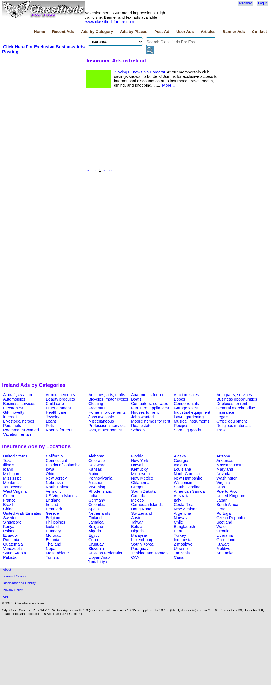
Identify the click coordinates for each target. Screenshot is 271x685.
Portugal (224, 513)
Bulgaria (95, 526)
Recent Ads (63, 31)
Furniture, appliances (150, 408)
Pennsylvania (100, 478)
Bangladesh (184, 526)
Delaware (96, 465)
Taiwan (137, 522)
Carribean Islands (147, 504)
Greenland (225, 540)
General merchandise (235, 408)
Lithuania (224, 535)
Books (179, 399)
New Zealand (185, 509)
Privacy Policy (13, 589)
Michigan (11, 474)
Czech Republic (230, 518)
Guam (8, 496)
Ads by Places (133, 31)
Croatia (222, 531)
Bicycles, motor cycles (108, 399)
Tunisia (52, 557)
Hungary (53, 531)
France (9, 500)
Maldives (224, 548)
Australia (181, 496)
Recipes (181, 425)
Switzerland (141, 513)
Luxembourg (142, 540)
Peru (178, 531)
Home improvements (107, 412)
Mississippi (13, 478)
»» (110, 170)
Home (39, 31)
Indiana (180, 465)
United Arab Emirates (22, 513)
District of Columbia (63, 465)
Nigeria (137, 531)
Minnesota (140, 474)
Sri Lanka (225, 553)
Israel (221, 509)
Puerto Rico (227, 491)
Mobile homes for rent (150, 421)
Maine (93, 474)
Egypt (93, 535)
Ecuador (10, 535)
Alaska (180, 456)
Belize (136, 526)
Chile (178, 522)
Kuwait (222, 544)
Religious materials (233, 425)
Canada (138, 496)
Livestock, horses (18, 421)
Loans (51, 421)
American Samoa (189, 491)
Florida (137, 456)
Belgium (53, 518)
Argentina (182, 513)
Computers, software (149, 403)
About (7, 569)
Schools (138, 430)
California (54, 456)
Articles (208, 31)
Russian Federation (105, 553)
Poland (9, 531)
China (8, 509)
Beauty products (60, 399)
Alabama (96, 456)
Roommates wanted (21, 430)
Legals (222, 417)
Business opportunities (236, 399)
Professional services (107, 425)
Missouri (96, 482)
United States (15, 456)
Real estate (141, 425)
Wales (221, 526)
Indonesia (182, 540)
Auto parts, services (234, 395)
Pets (50, 425)
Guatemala (13, 544)
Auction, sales (186, 395)
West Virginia (15, 491)
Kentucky (139, 469)
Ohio (50, 474)
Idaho (8, 469)
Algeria (94, 531)
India (92, 496)
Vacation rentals (17, 434)
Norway (181, 518)
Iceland (52, 526)
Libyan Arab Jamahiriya (99, 559)
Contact (259, 31)
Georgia (181, 460)
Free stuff (96, 408)
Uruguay (96, 544)
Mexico (137, 500)
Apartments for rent (148, 395)
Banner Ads (234, 31)
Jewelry (52, 417)
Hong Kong (141, 509)
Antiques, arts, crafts (106, 395)
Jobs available (101, 417)
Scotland (224, 522)
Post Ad (161, 31)
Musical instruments (192, 421)
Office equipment (231, 421)
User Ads (185, 31)
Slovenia (96, 548)
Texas (8, 460)
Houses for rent (145, 412)
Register (245, 3)
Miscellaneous (101, 421)
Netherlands (99, 513)
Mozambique (57, 553)
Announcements (60, 395)
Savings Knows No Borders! (140, 72)
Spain (93, 509)
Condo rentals (186, 403)
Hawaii (137, 465)
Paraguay (139, 548)
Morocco (53, 535)
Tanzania (182, 553)
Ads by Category (97, 31)
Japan (221, 500)
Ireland (52, 504)
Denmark (54, 509)
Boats (136, 399)
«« (89, 170)
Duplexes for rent (231, 403)
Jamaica (96, 522)
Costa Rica (184, 504)
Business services (19, 403)
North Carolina (187, 474)
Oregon (138, 487)
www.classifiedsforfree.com (109, 22)
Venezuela (12, 548)
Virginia (223, 482)
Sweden (10, 518)
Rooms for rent (59, 430)
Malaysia (139, 535)
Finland (95, 518)
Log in (262, 3)
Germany (96, 500)
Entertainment (58, 408)
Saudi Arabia (14, 553)
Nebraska (54, 482)
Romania (11, 540)
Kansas (95, 469)
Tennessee (13, 487)
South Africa (227, 504)
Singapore (12, 522)
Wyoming (96, 487)
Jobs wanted (142, 417)
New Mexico (142, 478)
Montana (11, 482)
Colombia (96, 504)
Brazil (8, 504)
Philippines (55, 522)
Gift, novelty (13, 412)
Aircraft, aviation (17, 395)
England (53, 500)
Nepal (51, 548)
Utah (220, 487)
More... (168, 85)
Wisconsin (183, 482)
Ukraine (181, 548)
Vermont (53, 491)
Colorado (96, 460)
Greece (52, 513)
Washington (227, 478)
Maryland (224, 469)
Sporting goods (187, 430)
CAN (135, 557)
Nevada (223, 474)
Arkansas (224, 460)
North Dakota (57, 487)
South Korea (142, 544)
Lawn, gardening (189, 417)
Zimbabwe (183, 544)
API (5, 596)
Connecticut (56, 460)
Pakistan (10, 557)
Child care (55, 403)
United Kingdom (230, 496)
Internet (10, 417)
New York (139, 460)
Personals (12, 425)
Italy (177, 500)
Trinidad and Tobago (149, 553)
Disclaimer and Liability (19, 583)
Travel (221, 430)
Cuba (93, 540)
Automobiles (14, 399)
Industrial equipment (192, 412)
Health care (56, 412)
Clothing (95, 403)
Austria (137, 518)
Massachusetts (229, 465)
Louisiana (182, 469)
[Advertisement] (43, 96)
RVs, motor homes (105, 430)
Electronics (13, 408)
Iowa (50, 469)
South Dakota (143, 491)
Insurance (225, 412)
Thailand (53, 544)
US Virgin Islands (61, 496)
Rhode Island (100, 491)
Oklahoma (140, 482)
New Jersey (56, 478)
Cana (178, 557)
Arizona (223, 456)
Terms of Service (15, 576)
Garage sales (186, 408)
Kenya (9, 526)
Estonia (52, 540)
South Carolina (187, 487)
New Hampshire (188, 478)
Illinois (8, 465)
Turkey (180, 535)
